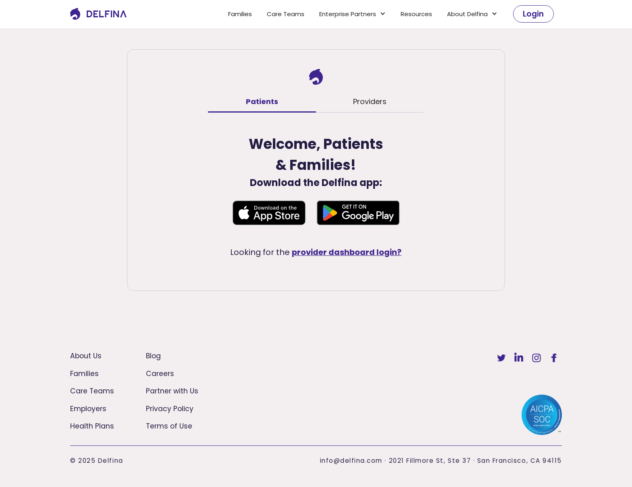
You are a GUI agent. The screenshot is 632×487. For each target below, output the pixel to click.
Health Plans (92, 426)
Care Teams (285, 14)
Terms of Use (169, 426)
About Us (86, 356)
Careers (160, 373)
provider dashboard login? (346, 252)
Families (240, 14)
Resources (416, 14)
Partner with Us (172, 391)
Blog (153, 356)
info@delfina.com (351, 460)
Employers (88, 409)
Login (533, 13)
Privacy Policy (169, 409)
